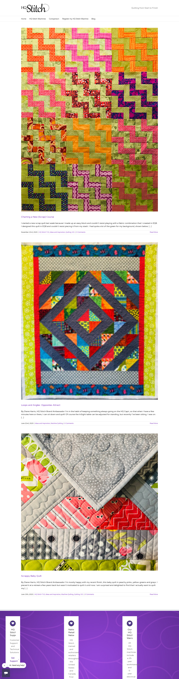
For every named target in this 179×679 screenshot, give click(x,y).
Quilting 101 (70, 232)
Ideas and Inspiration (57, 232)
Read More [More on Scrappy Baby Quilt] (154, 594)
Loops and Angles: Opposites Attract (40, 405)
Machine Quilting (57, 423)
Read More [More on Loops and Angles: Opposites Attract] (154, 423)
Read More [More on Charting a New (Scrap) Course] (154, 232)
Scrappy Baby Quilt (31, 576)
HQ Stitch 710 (44, 232)
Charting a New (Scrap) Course (37, 216)
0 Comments (80, 232)
